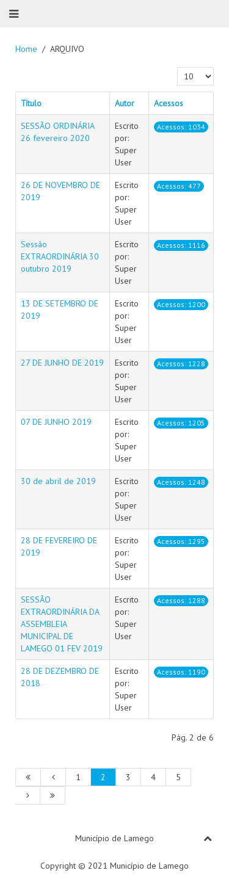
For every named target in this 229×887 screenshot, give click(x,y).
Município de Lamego (114, 838)
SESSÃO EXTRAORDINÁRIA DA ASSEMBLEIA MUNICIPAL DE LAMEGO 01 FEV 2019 (62, 624)
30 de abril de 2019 (58, 481)
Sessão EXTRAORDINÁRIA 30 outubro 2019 (60, 256)
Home (26, 48)
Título (31, 103)
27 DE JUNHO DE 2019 (62, 362)
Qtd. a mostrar (177, 67)
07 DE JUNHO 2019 (56, 421)
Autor (124, 103)
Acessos (168, 103)
